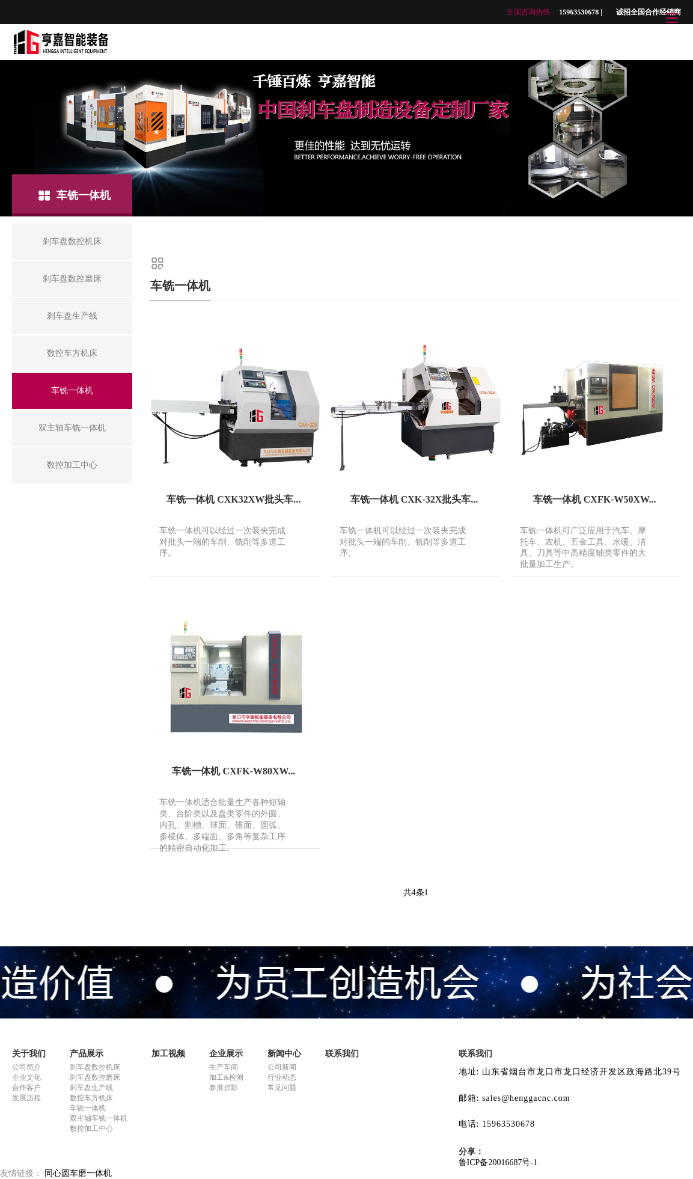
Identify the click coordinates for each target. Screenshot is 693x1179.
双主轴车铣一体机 (98, 1118)
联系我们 (342, 1053)
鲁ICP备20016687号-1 (498, 1162)
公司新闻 (281, 1067)
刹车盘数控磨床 (95, 1077)
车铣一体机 (88, 1108)
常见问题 (281, 1087)
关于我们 (29, 1053)
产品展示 (86, 1053)
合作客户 (26, 1087)
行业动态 (281, 1077)
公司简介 (26, 1067)
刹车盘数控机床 (95, 1067)
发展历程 (26, 1098)
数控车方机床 (91, 1098)
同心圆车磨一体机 (78, 1173)
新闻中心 (284, 1053)
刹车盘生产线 (91, 1087)
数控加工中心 (91, 1128)
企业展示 (226, 1053)
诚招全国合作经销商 (648, 12)
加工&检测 (226, 1077)
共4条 (413, 892)
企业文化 (26, 1077)
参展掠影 (223, 1087)
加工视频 (168, 1053)
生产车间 (223, 1067)
